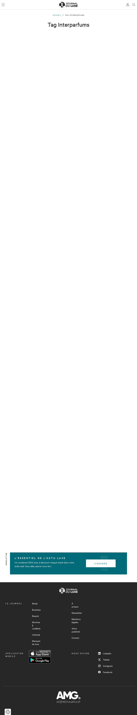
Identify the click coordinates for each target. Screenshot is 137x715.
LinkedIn (104, 653)
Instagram (105, 665)
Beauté (35, 615)
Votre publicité (76, 630)
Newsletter (77, 612)
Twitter (104, 659)
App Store (40, 653)
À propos (75, 605)
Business (36, 609)
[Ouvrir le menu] (3, 4)
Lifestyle (36, 634)
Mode (34, 603)
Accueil (57, 15)
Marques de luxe (36, 642)
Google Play (40, 660)
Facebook (105, 672)
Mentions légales (76, 620)
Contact (75, 637)
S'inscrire (100, 563)
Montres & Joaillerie (36, 625)
